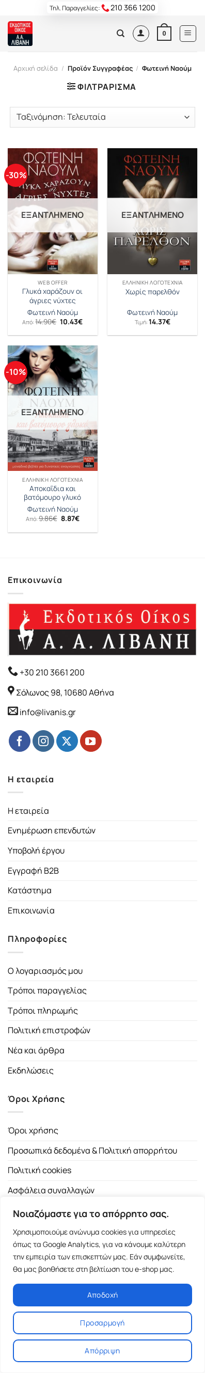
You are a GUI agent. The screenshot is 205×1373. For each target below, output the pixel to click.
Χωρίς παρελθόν (152, 292)
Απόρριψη (102, 1350)
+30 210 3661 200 (51, 672)
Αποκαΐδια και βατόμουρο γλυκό (52, 493)
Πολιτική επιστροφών (49, 1030)
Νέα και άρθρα (36, 1050)
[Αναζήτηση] (120, 33)
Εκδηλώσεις (31, 1070)
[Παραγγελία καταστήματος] (102, 117)
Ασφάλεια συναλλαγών (51, 1190)
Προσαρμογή (102, 1323)
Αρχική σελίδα (35, 68)
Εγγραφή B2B (33, 870)
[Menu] (188, 33)
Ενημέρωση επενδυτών (52, 830)
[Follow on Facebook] (19, 741)
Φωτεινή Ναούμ (52, 312)
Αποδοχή (102, 1295)
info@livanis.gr (48, 712)
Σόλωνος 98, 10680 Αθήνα (65, 692)
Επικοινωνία (31, 910)
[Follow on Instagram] (43, 741)
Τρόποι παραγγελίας (47, 990)
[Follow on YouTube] (91, 741)
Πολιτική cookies (39, 1170)
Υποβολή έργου (36, 850)
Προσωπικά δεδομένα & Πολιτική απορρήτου (92, 1150)
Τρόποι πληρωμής (43, 1010)
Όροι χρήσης (33, 1130)
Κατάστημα (30, 890)
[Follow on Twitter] (67, 741)
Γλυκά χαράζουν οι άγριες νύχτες (52, 296)
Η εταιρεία (28, 810)
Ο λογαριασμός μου (45, 970)
